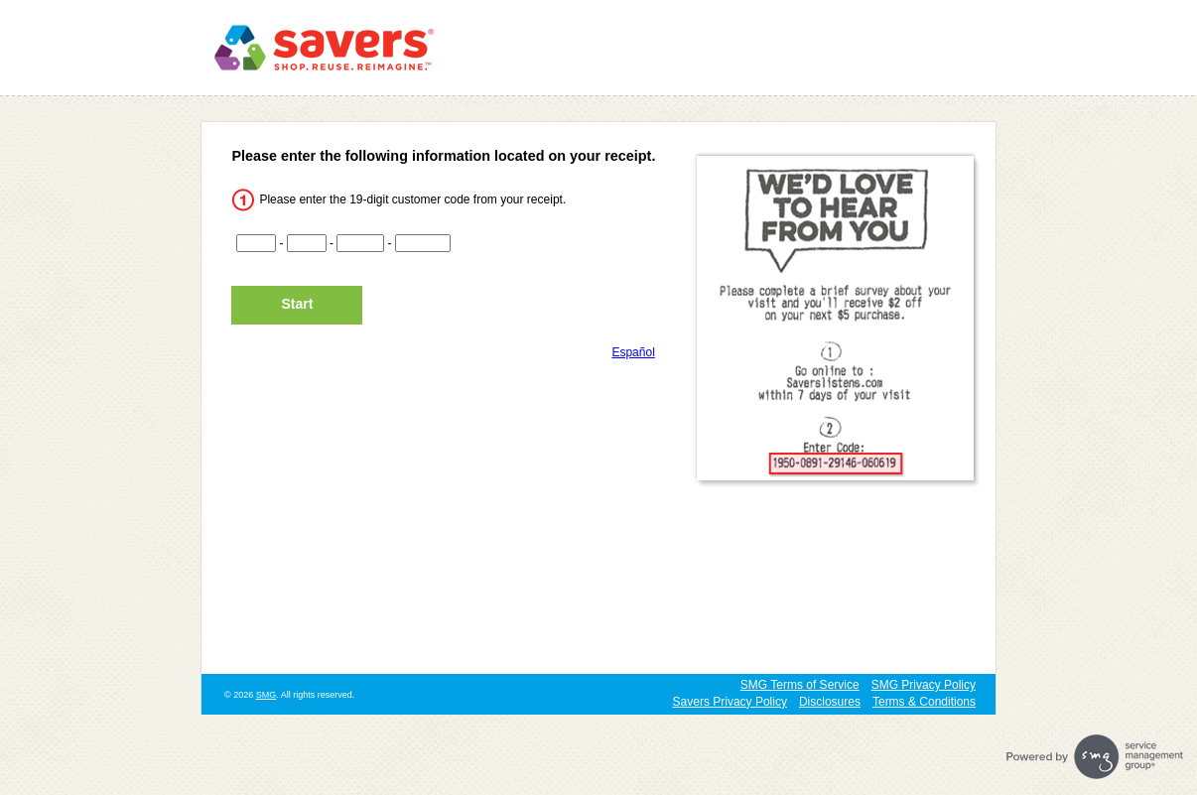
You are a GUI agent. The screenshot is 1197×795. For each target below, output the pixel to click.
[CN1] (256, 243)
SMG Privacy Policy (923, 685)
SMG (266, 695)
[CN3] (360, 243)
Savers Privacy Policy (730, 702)
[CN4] (423, 243)
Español (632, 352)
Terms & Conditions (924, 702)
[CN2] (307, 243)
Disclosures (830, 702)
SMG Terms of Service (800, 685)
